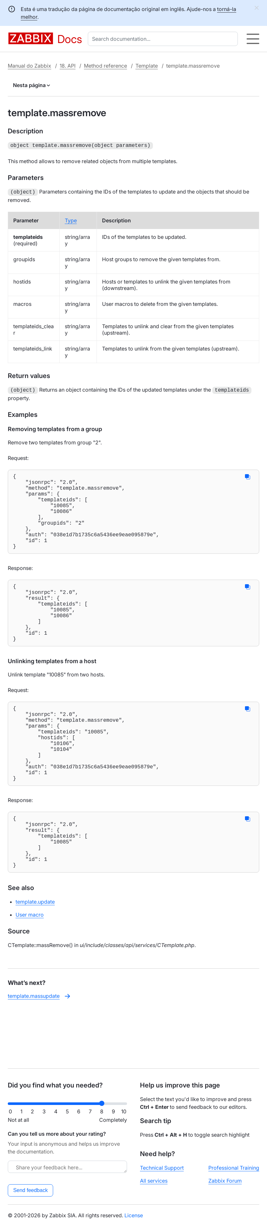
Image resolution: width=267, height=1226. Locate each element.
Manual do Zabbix (29, 65)
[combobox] (164, 39)
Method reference (105, 65)
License (133, 1215)
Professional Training (233, 1168)
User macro (30, 971)
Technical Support (162, 1168)
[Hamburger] (253, 39)
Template (146, 65)
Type (71, 219)
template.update (35, 958)
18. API (67, 65)
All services (154, 1180)
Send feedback (30, 1190)
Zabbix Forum (225, 1180)
